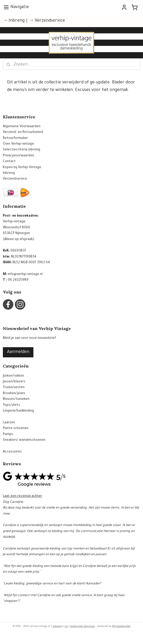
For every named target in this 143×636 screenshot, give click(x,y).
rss (66, 626)
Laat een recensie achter (22, 496)
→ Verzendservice (47, 21)
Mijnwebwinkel (121, 626)
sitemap (57, 626)
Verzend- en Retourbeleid (23, 132)
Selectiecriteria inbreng (21, 150)
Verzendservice (15, 179)
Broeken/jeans (14, 393)
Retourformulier (15, 138)
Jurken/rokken (13, 376)
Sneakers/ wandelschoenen (24, 440)
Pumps (8, 434)
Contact (9, 161)
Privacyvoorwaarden (18, 156)
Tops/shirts (11, 405)
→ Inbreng (14, 21)
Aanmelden (18, 352)
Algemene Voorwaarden (21, 127)
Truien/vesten (14, 387)
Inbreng (9, 173)
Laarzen (9, 423)
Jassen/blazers (14, 382)
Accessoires (12, 452)
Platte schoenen (15, 428)
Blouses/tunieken (16, 399)
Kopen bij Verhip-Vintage (22, 167)
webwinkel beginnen (82, 626)
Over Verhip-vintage (18, 144)
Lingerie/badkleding (18, 411)
